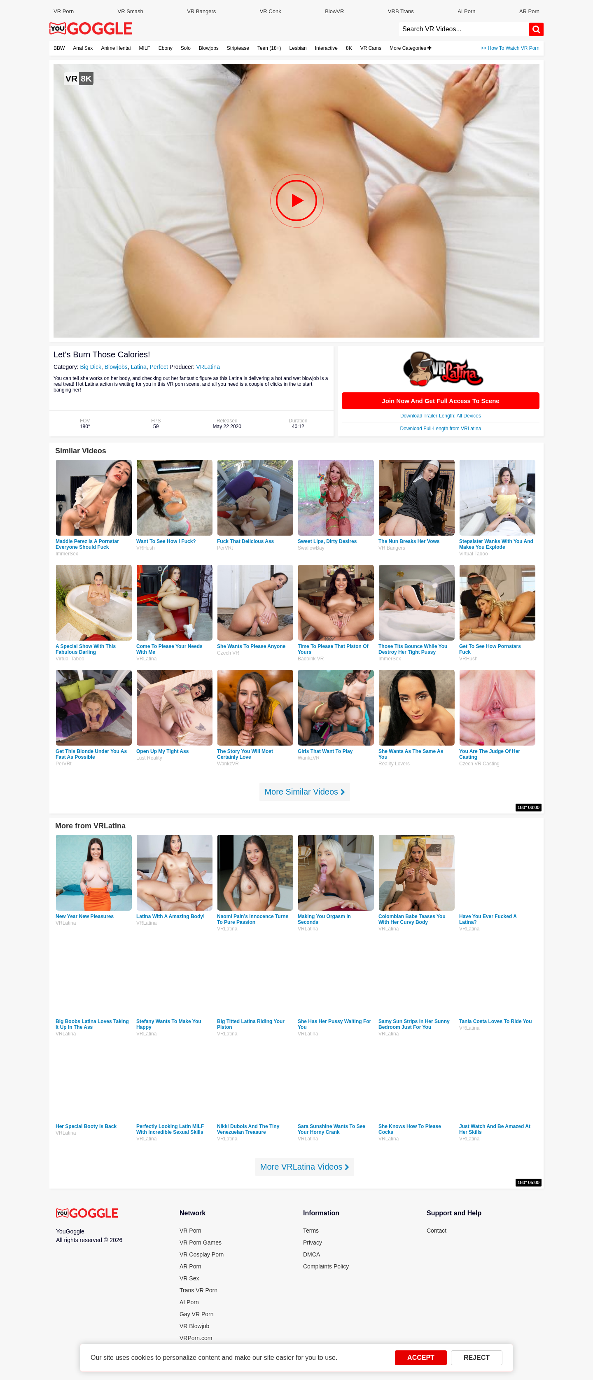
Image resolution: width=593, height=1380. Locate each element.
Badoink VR (311, 659)
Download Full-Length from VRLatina (440, 428)
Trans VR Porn (198, 1290)
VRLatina (208, 367)
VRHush (145, 548)
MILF (144, 48)
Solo (186, 48)
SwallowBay (311, 548)
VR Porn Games (201, 1242)
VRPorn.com (196, 1338)
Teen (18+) (269, 48)
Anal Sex (83, 48)
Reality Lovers (394, 764)
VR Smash (130, 11)
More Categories (410, 48)
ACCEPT (420, 1357)
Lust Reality (149, 758)
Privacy (312, 1242)
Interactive (326, 48)
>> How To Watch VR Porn (510, 48)
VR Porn (64, 11)
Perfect (158, 367)
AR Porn (529, 11)
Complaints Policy (326, 1266)
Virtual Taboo (473, 554)
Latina (139, 367)
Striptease (238, 48)
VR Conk (270, 11)
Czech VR (228, 653)
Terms (311, 1230)
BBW (59, 48)
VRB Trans (401, 11)
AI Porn (466, 11)
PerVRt (225, 548)
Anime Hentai (116, 48)
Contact (436, 1230)
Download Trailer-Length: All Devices (440, 416)
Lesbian (298, 48)
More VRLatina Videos (304, 1166)
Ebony (166, 48)
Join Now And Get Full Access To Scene (440, 400)
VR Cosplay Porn (202, 1254)
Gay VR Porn (196, 1314)
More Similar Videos (304, 791)
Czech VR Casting (479, 764)
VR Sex (189, 1278)
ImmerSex (67, 554)
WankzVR (228, 764)
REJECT (477, 1357)
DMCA (311, 1254)
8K (349, 48)
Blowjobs (209, 48)
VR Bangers (201, 11)
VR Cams (370, 48)
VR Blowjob (194, 1326)
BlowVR (334, 11)
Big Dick (90, 367)
